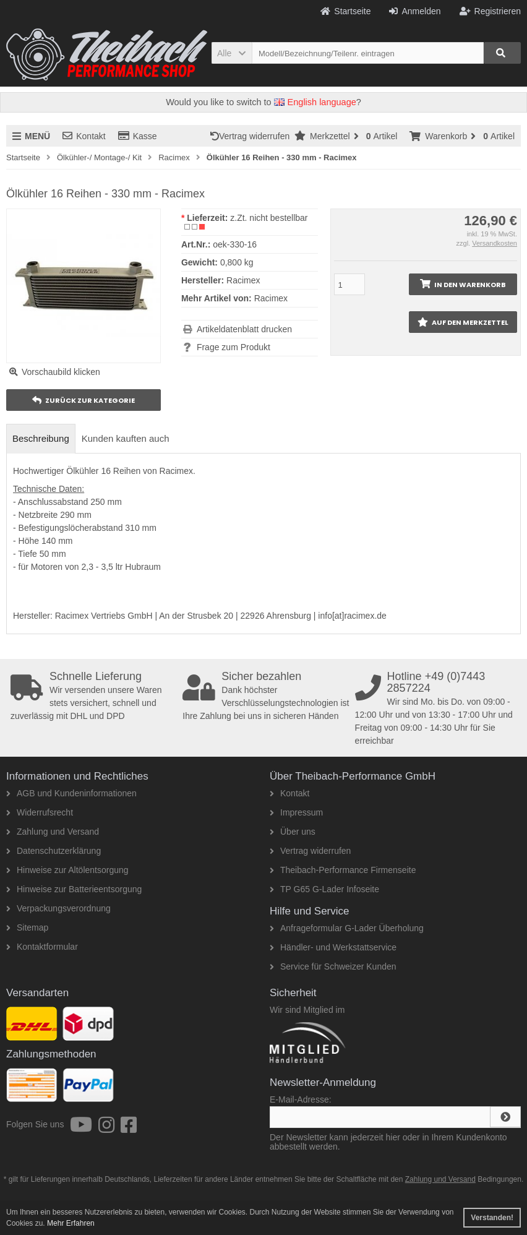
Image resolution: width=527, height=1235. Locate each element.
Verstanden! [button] (492, 1217)
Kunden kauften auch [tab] (125, 438)
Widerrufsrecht (39, 812)
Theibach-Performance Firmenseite (343, 870)
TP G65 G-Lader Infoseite (324, 889)
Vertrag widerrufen (252, 136)
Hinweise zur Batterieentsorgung (74, 889)
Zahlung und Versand (52, 832)
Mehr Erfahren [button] (71, 1223)
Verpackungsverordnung (58, 908)
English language (315, 102)
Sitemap (27, 927)
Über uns (292, 832)
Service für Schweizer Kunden (333, 966)
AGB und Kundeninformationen (71, 793)
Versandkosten (494, 243)
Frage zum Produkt (233, 347)
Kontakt (83, 136)
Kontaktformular (42, 947)
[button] (232, 53)
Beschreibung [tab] (40, 438)
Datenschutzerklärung (53, 851)
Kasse (137, 136)
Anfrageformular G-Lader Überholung (347, 928)
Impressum (296, 812)
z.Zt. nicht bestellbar (268, 218)
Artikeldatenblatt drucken (244, 329)
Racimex (271, 298)
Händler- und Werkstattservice (333, 947)
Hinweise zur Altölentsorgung (67, 870)
